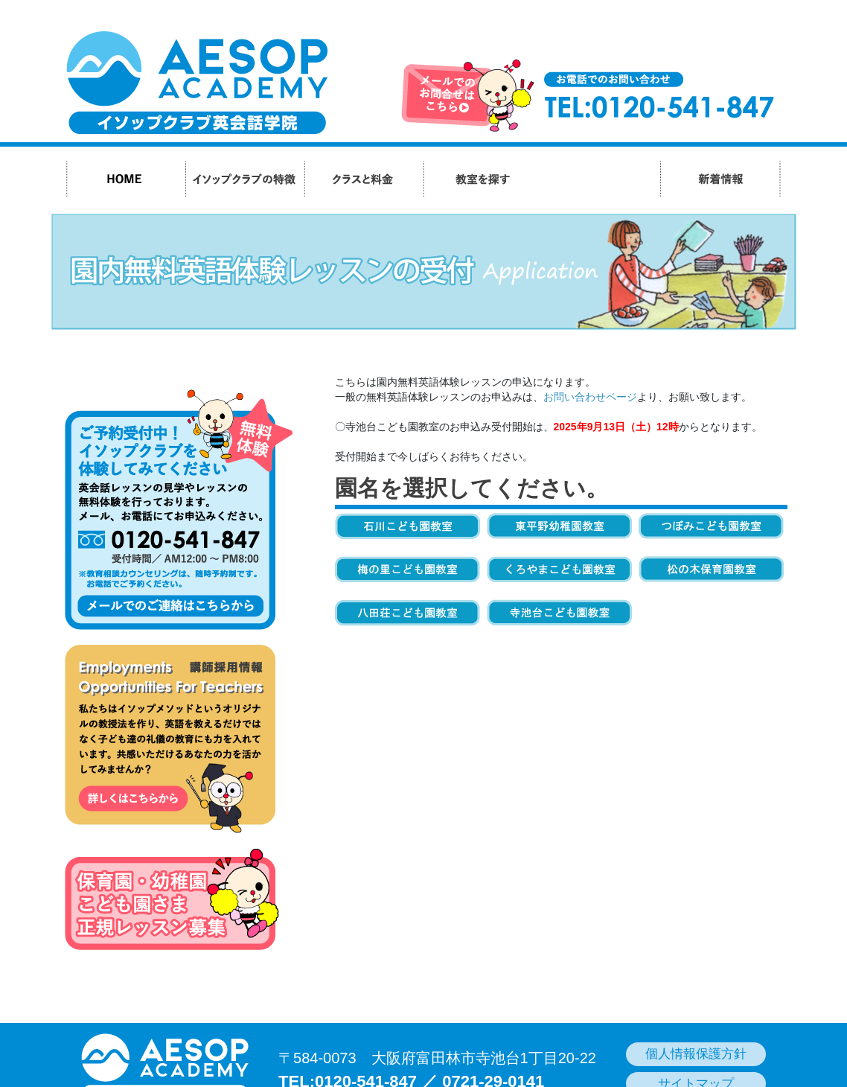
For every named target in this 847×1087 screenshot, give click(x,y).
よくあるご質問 (600, 178)
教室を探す (482, 178)
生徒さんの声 (561, 178)
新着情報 (720, 178)
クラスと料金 (363, 178)
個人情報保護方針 (696, 1054)
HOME (125, 178)
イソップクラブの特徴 (244, 178)
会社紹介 (640, 178)
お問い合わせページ (590, 397)
